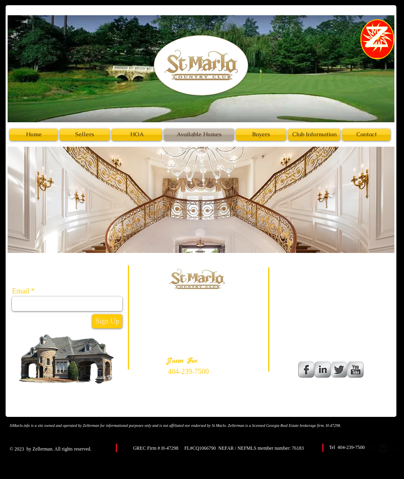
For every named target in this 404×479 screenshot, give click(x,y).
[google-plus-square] (394, 449)
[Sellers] (85, 135)
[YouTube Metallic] (355, 370)
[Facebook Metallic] (306, 370)
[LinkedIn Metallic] (323, 370)
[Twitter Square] (383, 449)
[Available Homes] (199, 135)
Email (20, 291)
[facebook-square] (372, 449)
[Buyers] (261, 135)
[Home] (34, 135)
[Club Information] (314, 135)
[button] (201, 200)
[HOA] (137, 135)
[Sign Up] (107, 321)
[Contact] (366, 135)
